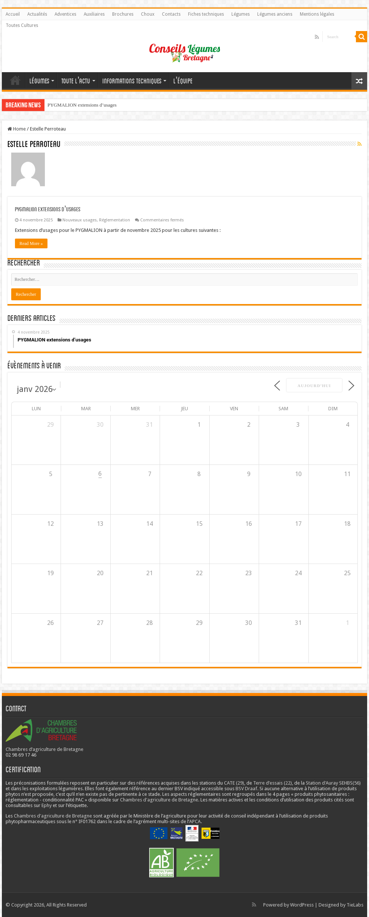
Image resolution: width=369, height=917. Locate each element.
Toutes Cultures (22, 25)
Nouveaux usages (79, 220)
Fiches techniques (206, 14)
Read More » (31, 243)
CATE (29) (234, 783)
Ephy (46, 805)
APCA (195, 821)
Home (16, 129)
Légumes (240, 14)
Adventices (65, 14)
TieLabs (355, 905)
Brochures (122, 14)
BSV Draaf (246, 788)
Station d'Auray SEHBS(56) (333, 783)
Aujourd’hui (314, 385)
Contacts (171, 14)
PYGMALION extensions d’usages (82, 105)
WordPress (302, 905)
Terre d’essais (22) (272, 783)
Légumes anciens (274, 14)
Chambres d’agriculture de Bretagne (44, 749)
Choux (147, 14)
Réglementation (114, 220)
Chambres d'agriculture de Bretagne (159, 800)
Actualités (37, 14)
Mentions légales (317, 14)
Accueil (13, 14)
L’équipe (183, 81)
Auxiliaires (94, 14)
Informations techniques (132, 81)
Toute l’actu (75, 81)
